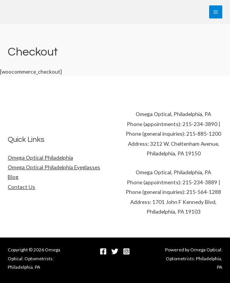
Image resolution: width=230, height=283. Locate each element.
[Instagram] (126, 251)
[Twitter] (114, 251)
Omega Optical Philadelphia (40, 157)
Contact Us (21, 187)
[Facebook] (103, 251)
